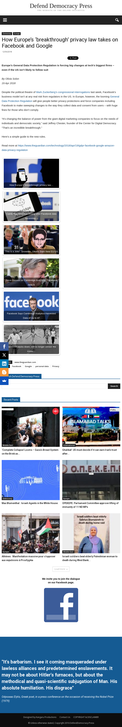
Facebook (16, 366)
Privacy (55, 366)
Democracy (7, 33)
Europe (17, 33)
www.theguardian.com (25, 362)
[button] (117, 20)
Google (28, 366)
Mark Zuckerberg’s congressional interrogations (63, 92)
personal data (42, 366)
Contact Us (65, 717)
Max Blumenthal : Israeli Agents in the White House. (30, 503)
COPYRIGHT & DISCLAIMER (86, 717)
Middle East (8, 445)
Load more (61, 569)
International (69, 445)
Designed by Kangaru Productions (39, 717)
